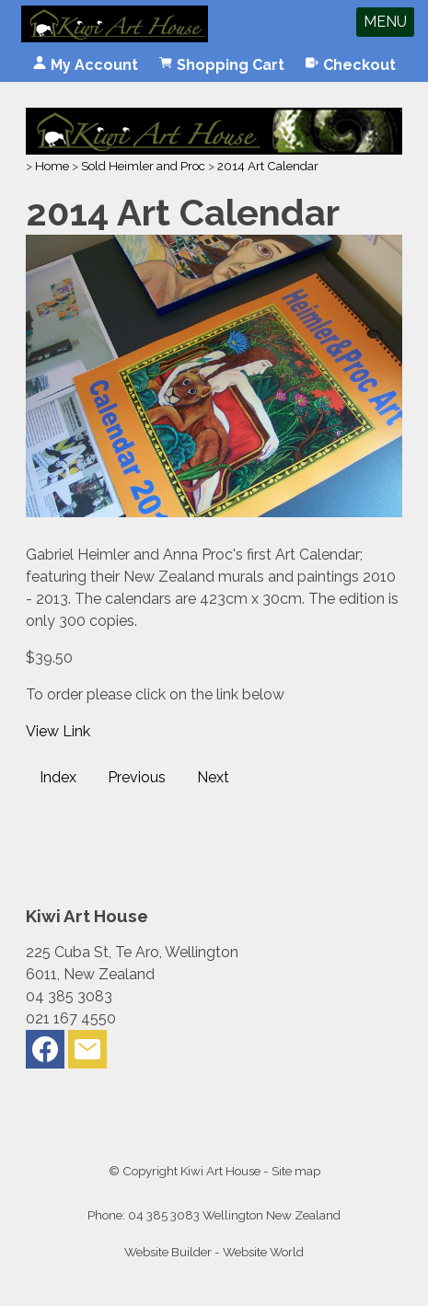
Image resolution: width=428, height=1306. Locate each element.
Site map (296, 1170)
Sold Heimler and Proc (143, 165)
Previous (137, 777)
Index (58, 777)
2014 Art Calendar (267, 165)
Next (213, 777)
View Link (58, 731)
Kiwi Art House (220, 1170)
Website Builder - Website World (214, 1251)
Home (52, 165)
